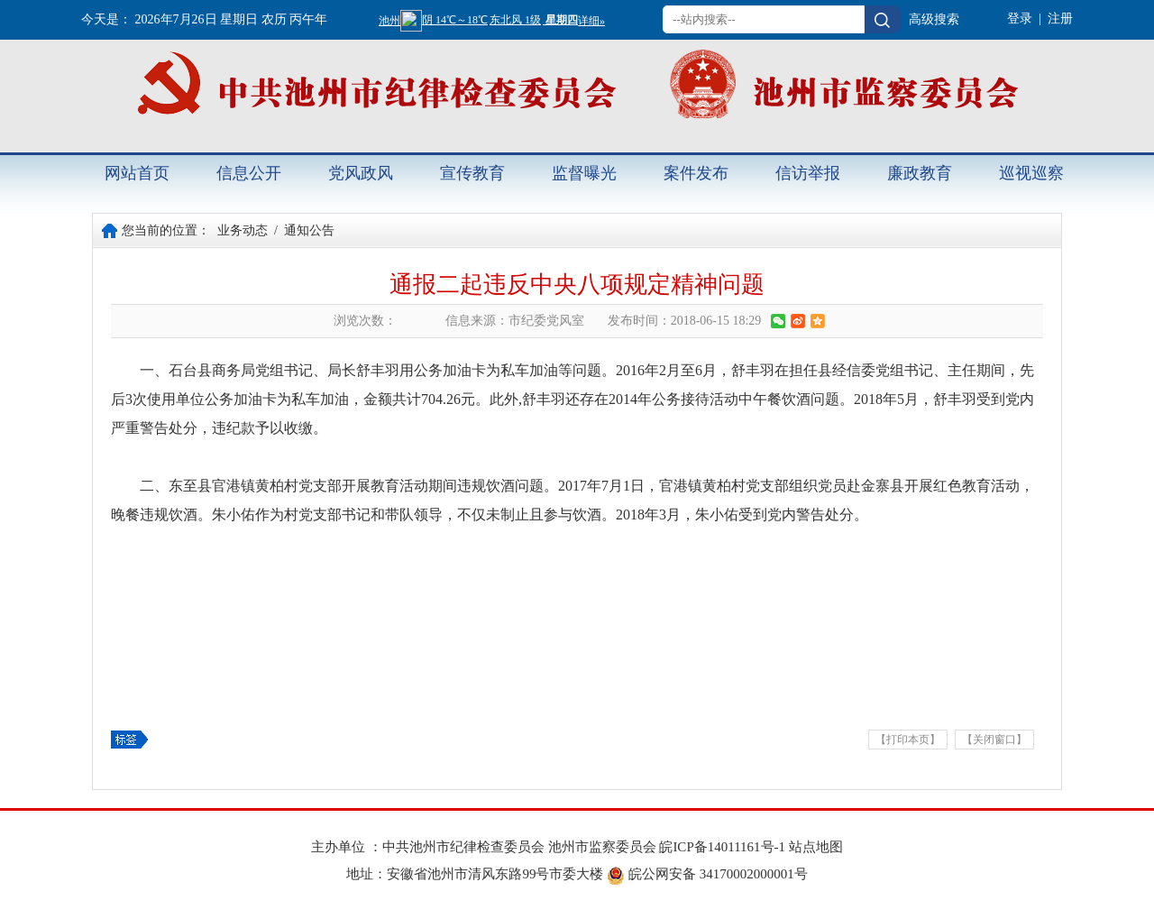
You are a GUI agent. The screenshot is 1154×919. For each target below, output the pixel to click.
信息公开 (248, 173)
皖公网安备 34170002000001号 (707, 874)
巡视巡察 (1031, 173)
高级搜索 (934, 19)
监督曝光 (584, 173)
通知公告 (309, 230)
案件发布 (696, 173)
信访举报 (807, 173)
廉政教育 (919, 173)
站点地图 (816, 847)
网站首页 (137, 173)
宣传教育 (472, 173)
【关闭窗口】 (994, 739)
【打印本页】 (907, 739)
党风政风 (360, 173)
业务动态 (242, 230)
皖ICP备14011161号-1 (723, 847)
